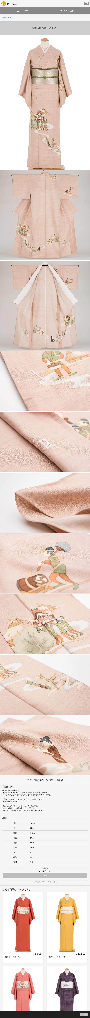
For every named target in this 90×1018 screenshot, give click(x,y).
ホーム (4, 18)
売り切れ (84, 1014)
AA (31, 857)
